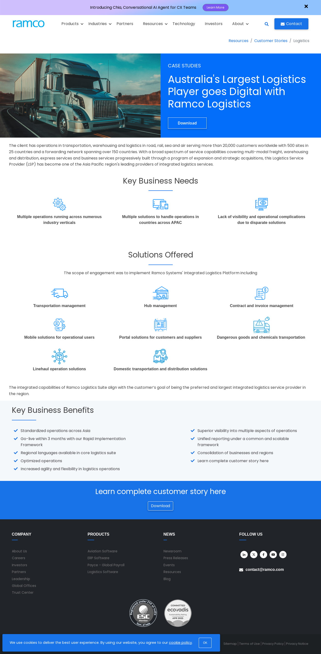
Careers (18, 558)
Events (169, 565)
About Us (19, 551)
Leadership (21, 578)
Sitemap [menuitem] (230, 643)
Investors (213, 24)
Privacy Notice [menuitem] (297, 643)
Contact (291, 24)
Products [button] (72, 24)
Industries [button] (100, 24)
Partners (124, 24)
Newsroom (172, 551)
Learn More (215, 7)
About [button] (240, 24)
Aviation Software (102, 551)
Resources (238, 41)
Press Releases (176, 558)
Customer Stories (271, 41)
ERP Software (98, 558)
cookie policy (180, 642)
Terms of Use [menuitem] (249, 643)
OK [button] (205, 643)
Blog (167, 578)
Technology (184, 24)
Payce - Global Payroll (106, 565)
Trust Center (22, 592)
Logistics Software (103, 571)
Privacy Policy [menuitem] (273, 643)
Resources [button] (155, 24)
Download (187, 123)
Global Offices (24, 585)
